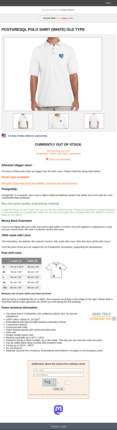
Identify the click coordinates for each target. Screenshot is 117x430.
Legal (63, 426)
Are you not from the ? (58, 10)
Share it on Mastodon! (58, 159)
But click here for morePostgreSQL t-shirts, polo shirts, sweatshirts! (58, 152)
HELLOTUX (13, 3)
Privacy (54, 426)
